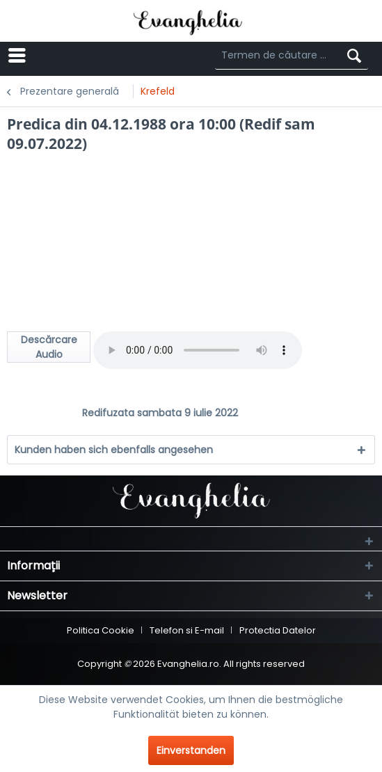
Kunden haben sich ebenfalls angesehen (114, 450)
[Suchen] (354, 56)
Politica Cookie (100, 630)
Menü (57, 55)
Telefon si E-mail (187, 630)
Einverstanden (191, 750)
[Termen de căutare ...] (291, 56)
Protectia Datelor (277, 630)
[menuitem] (76, 56)
